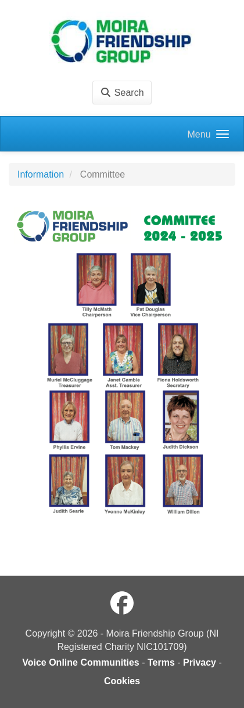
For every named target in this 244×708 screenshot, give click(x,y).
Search (121, 92)
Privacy (199, 662)
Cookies (122, 681)
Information (40, 174)
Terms (161, 662)
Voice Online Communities (80, 662)
